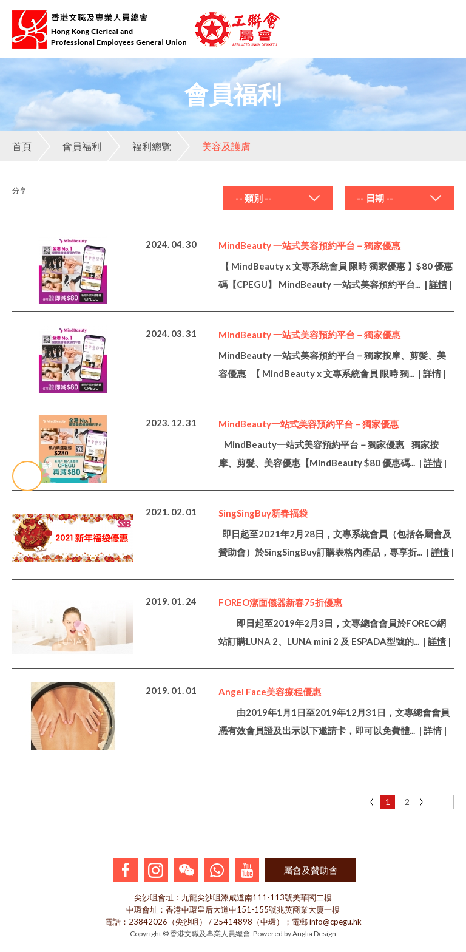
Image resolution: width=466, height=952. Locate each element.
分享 (19, 190)
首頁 (22, 146)
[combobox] (278, 198)
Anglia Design (314, 933)
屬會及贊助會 (310, 870)
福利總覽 (139, 146)
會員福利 (69, 146)
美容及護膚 (214, 146)
